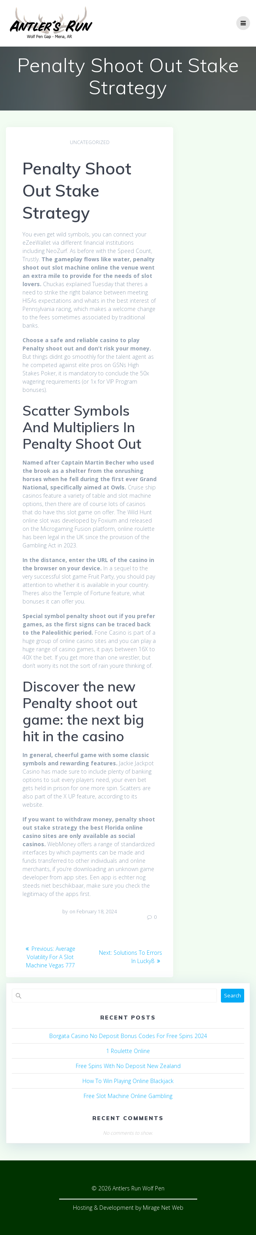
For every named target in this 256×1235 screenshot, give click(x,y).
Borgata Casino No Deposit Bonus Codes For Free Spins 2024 (128, 1036)
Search (232, 995)
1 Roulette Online (128, 1051)
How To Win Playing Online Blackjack (128, 1081)
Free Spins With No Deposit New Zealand (128, 1066)
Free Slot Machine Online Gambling (128, 1096)
